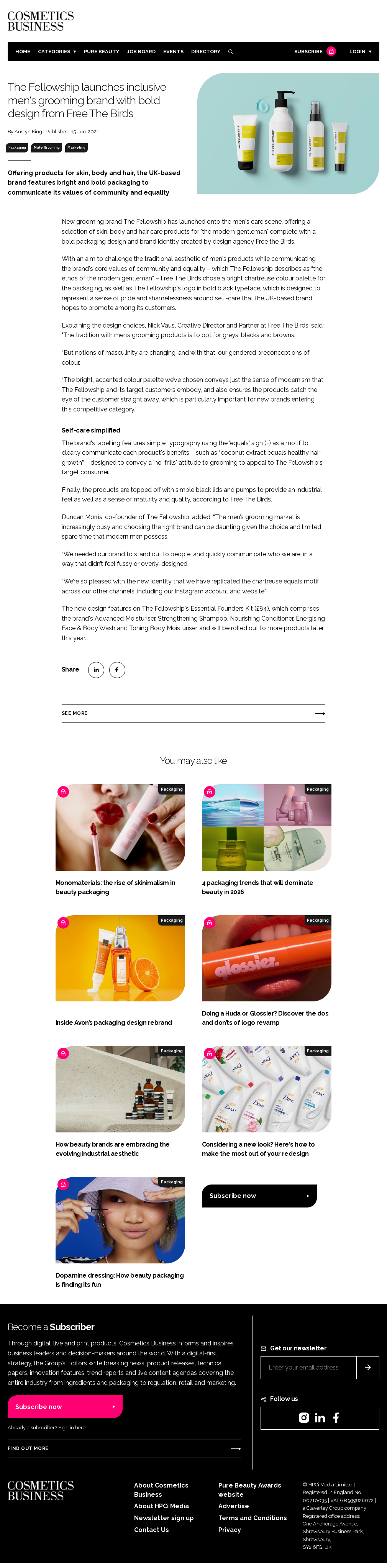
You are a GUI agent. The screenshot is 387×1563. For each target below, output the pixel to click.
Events (173, 51)
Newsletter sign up (164, 1518)
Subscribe (314, 52)
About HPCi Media (161, 1506)
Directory (205, 51)
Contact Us (151, 1530)
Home (22, 51)
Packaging (17, 147)
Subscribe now (233, 1195)
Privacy (229, 1530)
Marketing (76, 147)
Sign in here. (72, 1427)
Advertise (233, 1506)
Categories (54, 51)
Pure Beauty (101, 51)
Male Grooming (46, 147)
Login (357, 51)
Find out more (28, 1448)
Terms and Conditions (252, 1518)
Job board (141, 51)
